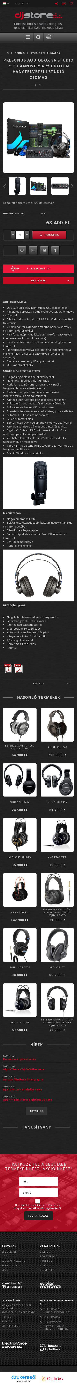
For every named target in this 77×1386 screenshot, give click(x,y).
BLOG (5, 1270)
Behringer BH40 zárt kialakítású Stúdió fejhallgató (57, 912)
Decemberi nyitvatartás (19, 1059)
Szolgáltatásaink (13, 1261)
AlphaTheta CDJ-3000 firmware (23, 1069)
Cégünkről (9, 1252)
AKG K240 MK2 (57, 857)
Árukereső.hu (23, 1381)
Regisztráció (49, 1256)
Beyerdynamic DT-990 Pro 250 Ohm (19, 747)
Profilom (46, 1261)
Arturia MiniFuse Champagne (23, 1079)
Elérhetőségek (11, 1326)
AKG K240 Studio (19, 857)
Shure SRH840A (57, 802)
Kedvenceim (47, 1270)
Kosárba (52, 235)
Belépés (56, 3)
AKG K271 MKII (19, 1022)
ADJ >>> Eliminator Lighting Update (27, 1099)
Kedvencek (71, 3)
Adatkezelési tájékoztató (18, 1312)
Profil (64, 3)
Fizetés (6, 1317)
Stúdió (20, 53)
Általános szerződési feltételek (16, 1306)
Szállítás (8, 1321)
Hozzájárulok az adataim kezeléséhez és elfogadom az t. (38, 1206)
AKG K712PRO (20, 912)
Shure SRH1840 (57, 747)
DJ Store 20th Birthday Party (22, 1089)
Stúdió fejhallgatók (45, 53)
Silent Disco (10, 1265)
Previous (4, 186)
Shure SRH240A (20, 802)
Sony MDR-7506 (20, 967)
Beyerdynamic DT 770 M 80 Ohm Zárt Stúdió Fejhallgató (57, 1022)
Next (72, 186)
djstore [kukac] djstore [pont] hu (56, 1327)
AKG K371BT (57, 967)
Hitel (5, 1256)
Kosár (44, 1265)
